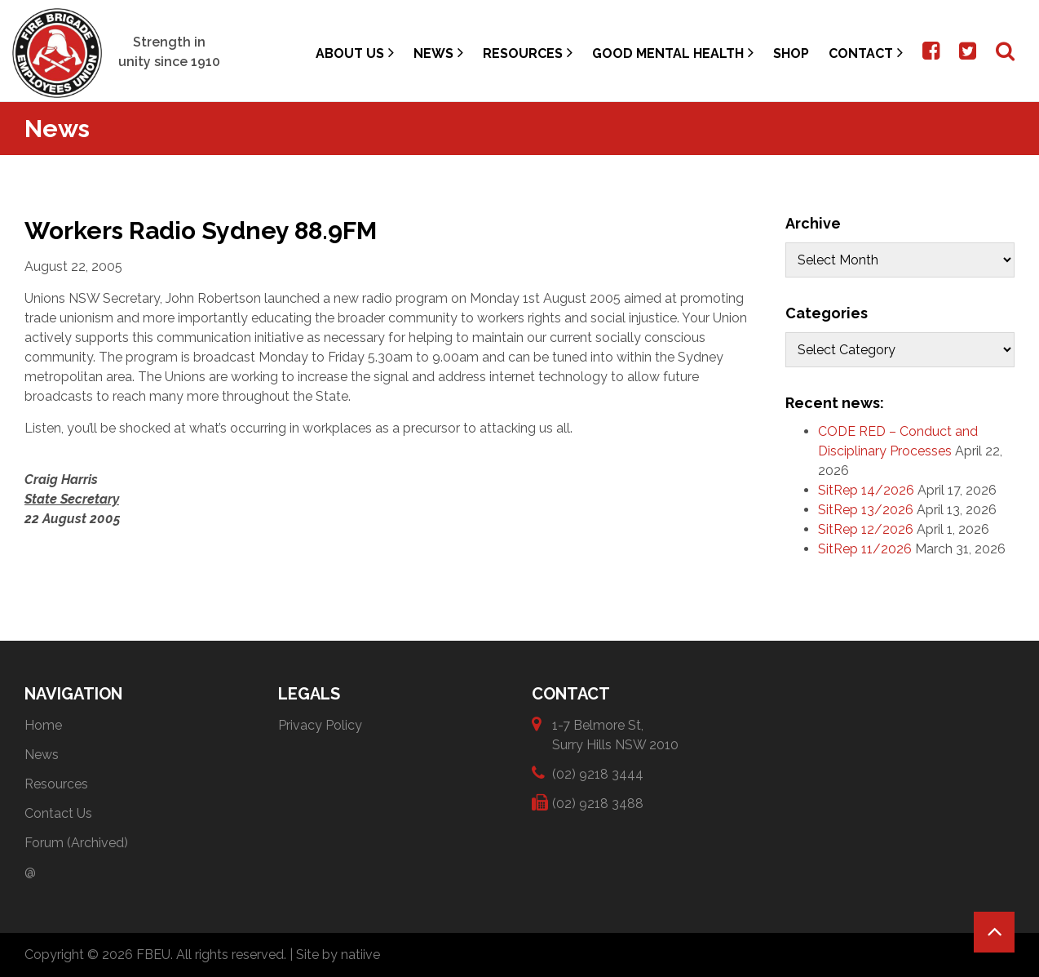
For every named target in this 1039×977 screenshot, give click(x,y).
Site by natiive (338, 954)
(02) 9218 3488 (597, 802)
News (438, 52)
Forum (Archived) (76, 842)
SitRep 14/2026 (866, 490)
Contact (866, 52)
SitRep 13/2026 (865, 509)
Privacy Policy (320, 725)
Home (43, 725)
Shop (791, 53)
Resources (528, 52)
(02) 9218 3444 (597, 773)
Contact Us (58, 813)
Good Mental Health (673, 52)
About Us (355, 52)
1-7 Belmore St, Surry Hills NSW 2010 (615, 734)
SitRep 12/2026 (865, 529)
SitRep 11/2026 (865, 549)
